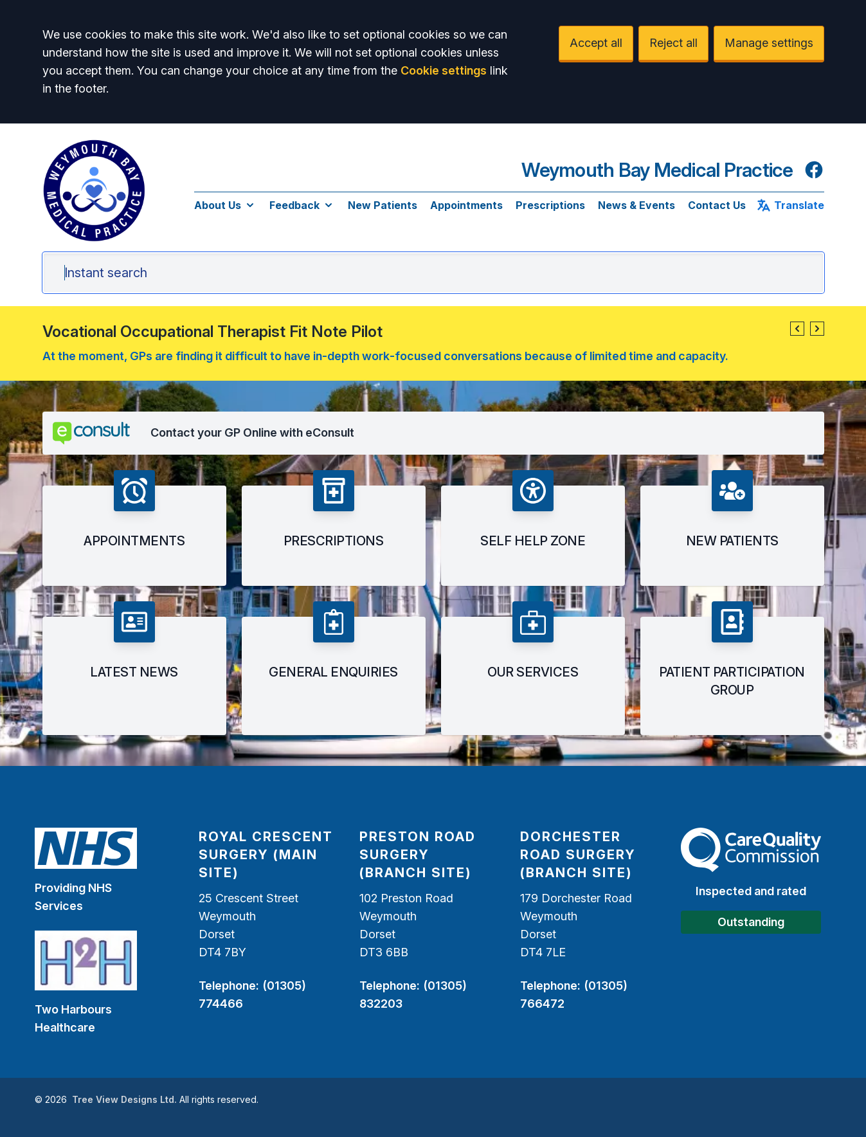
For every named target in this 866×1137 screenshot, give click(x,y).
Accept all (596, 43)
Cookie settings (444, 70)
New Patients (382, 205)
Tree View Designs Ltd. (124, 1099)
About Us (225, 205)
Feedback (302, 205)
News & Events (636, 205)
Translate (790, 205)
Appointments (466, 205)
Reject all (673, 43)
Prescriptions (550, 205)
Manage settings (769, 43)
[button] (797, 329)
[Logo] (93, 190)
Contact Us (717, 205)
